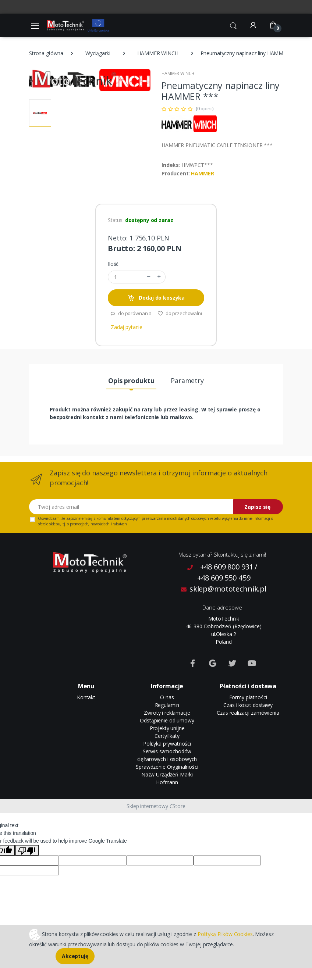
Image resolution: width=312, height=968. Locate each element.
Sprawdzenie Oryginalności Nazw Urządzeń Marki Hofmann (167, 774)
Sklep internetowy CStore (156, 806)
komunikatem (108, 518)
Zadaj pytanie (126, 327)
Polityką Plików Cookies (225, 933)
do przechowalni (179, 313)
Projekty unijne (167, 728)
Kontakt (86, 697)
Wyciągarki (97, 53)
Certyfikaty (167, 735)
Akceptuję (75, 956)
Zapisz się (257, 506)
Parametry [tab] (187, 380)
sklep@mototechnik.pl (223, 589)
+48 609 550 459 (224, 578)
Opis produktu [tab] (131, 380)
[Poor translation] (27, 850)
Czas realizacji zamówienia (248, 712)
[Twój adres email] (131, 506)
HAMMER (202, 173)
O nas (167, 697)
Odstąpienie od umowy (167, 720)
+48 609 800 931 (226, 567)
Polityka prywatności (167, 743)
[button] (233, 24)
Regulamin (167, 704)
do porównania (131, 313)
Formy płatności (248, 697)
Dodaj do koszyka (156, 298)
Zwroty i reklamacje (167, 712)
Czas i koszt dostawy (247, 704)
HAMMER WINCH (157, 53)
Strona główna (46, 53)
